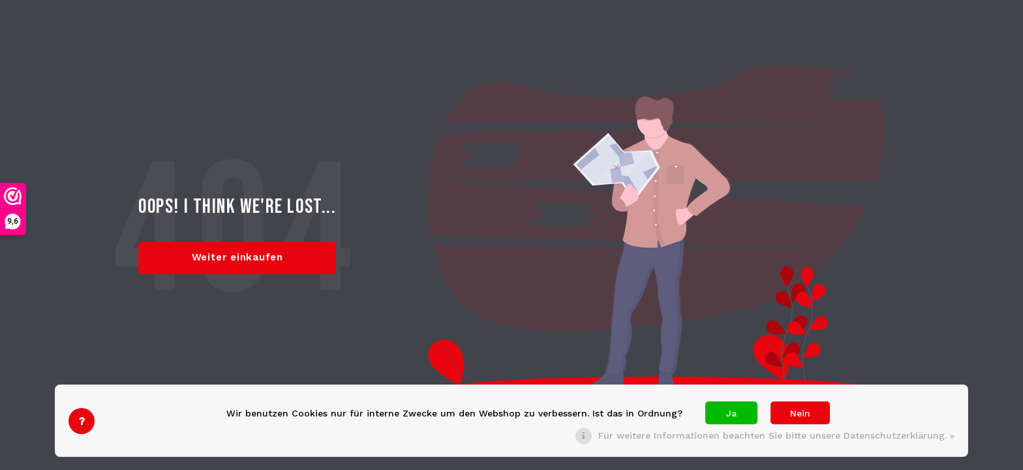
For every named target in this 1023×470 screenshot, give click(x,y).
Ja (731, 413)
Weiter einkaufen (237, 257)
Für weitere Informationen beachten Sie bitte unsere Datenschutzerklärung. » (776, 435)
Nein (800, 413)
